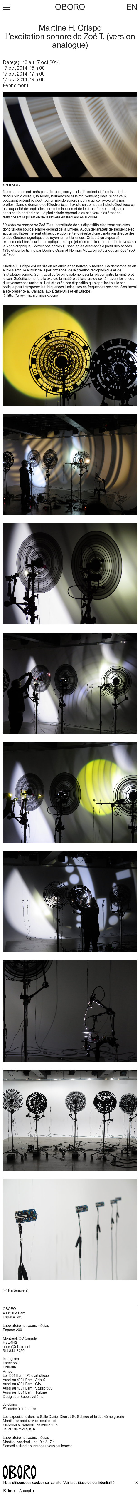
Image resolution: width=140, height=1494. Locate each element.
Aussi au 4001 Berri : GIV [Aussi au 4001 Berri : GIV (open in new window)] (22, 1384)
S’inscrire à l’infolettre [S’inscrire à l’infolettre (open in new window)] (19, 1409)
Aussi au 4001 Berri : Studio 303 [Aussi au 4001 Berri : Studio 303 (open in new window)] (27, 1388)
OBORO (70, 7)
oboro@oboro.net (17, 1347)
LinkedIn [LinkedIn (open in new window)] (9, 1367)
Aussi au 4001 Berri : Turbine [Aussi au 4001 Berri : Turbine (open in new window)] (25, 1392)
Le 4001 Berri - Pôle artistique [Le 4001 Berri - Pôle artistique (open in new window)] (26, 1375)
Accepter (26, 1491)
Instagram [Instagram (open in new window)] (11, 1359)
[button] (6, 7)
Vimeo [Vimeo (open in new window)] (7, 1371)
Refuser (9, 1491)
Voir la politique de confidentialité (88, 1482)
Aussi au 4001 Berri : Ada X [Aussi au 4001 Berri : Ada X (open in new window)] (24, 1380)
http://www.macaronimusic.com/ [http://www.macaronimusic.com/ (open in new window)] (32, 295)
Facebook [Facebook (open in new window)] (11, 1363)
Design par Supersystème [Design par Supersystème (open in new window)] (23, 1397)
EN (131, 7)
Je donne (10, 1404)
